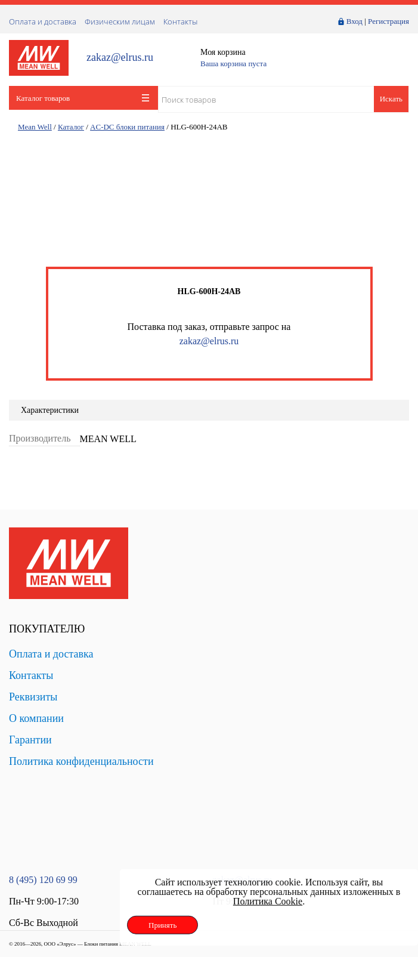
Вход (354, 21)
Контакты (180, 21)
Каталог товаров (82, 98)
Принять (162, 925)
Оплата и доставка (42, 21)
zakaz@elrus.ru (119, 57)
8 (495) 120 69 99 (43, 880)
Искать (391, 98)
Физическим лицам (120, 21)
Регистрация (388, 21)
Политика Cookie (267, 901)
